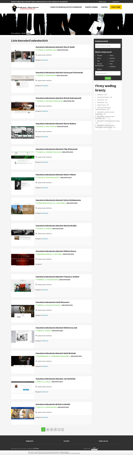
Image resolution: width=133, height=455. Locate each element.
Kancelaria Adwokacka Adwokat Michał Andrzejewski (58, 98)
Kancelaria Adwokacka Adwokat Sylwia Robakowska (58, 200)
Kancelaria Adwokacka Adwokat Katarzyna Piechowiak (59, 72)
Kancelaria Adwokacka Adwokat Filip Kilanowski (56, 149)
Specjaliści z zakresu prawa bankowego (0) (104, 113)
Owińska (40, 305)
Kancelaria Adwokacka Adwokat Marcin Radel (55, 47)
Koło (111, 64)
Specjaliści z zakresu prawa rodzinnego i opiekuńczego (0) (105, 126)
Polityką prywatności (64, 452)
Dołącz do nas (103, 441)
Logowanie (114, 1)
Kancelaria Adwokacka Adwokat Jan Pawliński (55, 379)
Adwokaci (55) (102, 95)
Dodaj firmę (115, 7)
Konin (99, 58)
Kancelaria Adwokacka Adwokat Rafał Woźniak (56, 353)
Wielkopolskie (26, 33)
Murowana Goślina (44, 254)
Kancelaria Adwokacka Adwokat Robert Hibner (56, 174)
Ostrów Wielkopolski (99, 64)
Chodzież (112, 66)
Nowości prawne (91, 7)
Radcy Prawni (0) (103, 105)
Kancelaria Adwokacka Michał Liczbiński (53, 404)
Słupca (39, 407)
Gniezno (112, 58)
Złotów (99, 69)
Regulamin (29, 441)
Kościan (40, 177)
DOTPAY (36, 448)
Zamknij (29, 453)
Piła (98, 61)
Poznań (40, 50)
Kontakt (104, 7)
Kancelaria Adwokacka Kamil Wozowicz (52, 302)
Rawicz (39, 382)
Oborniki (40, 280)
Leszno (112, 61)
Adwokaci (45, 60)
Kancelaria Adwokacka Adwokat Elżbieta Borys (56, 251)
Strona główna (15, 33)
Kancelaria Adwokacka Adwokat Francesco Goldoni (57, 276)
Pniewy (39, 331)
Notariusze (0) (102, 102)
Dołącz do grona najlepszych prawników (66, 7)
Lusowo (40, 228)
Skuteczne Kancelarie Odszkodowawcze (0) (103, 108)
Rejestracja (101, 1)
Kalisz (112, 55)
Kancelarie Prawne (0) (104, 97)
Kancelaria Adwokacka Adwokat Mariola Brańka (56, 225)
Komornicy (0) (102, 100)
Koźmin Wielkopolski (45, 203)
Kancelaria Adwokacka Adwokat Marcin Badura (56, 123)
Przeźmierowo (42, 356)
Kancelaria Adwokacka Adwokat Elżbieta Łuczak (56, 327)
